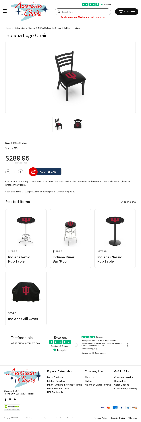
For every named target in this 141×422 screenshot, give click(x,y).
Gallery (88, 381)
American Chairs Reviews (98, 385)
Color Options (121, 385)
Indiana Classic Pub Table (109, 259)
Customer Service (123, 377)
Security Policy (118, 418)
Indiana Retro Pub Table (19, 259)
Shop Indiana (128, 202)
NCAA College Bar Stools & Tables (54, 28)
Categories (20, 28)
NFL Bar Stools (55, 392)
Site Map (132, 418)
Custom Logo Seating (125, 388)
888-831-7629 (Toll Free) (23, 393)
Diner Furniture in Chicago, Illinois (64, 385)
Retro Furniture (55, 377)
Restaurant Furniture (58, 388)
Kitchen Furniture (56, 381)
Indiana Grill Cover (23, 319)
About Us (89, 377)
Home (8, 28)
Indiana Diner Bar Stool (64, 259)
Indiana (77, 28)
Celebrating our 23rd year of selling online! (83, 17)
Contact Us (120, 381)
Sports (31, 28)
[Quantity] (14, 171)
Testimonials (22, 337)
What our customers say (25, 343)
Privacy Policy (100, 418)
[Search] (85, 12)
